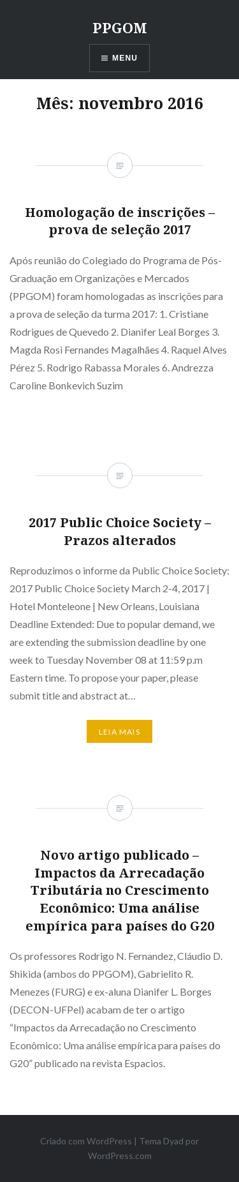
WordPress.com (120, 1155)
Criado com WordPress (86, 1140)
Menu (125, 58)
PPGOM (119, 27)
